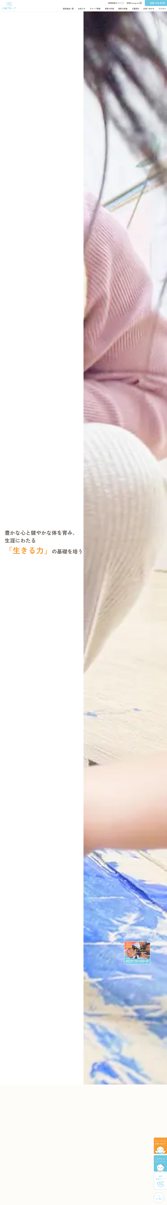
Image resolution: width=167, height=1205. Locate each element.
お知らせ (81, 8)
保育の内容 (109, 8)
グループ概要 (95, 8)
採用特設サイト (116, 3)
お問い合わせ (148, 8)
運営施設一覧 (68, 8)
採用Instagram (134, 3)
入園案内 (135, 8)
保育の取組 (122, 8)
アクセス (162, 8)
